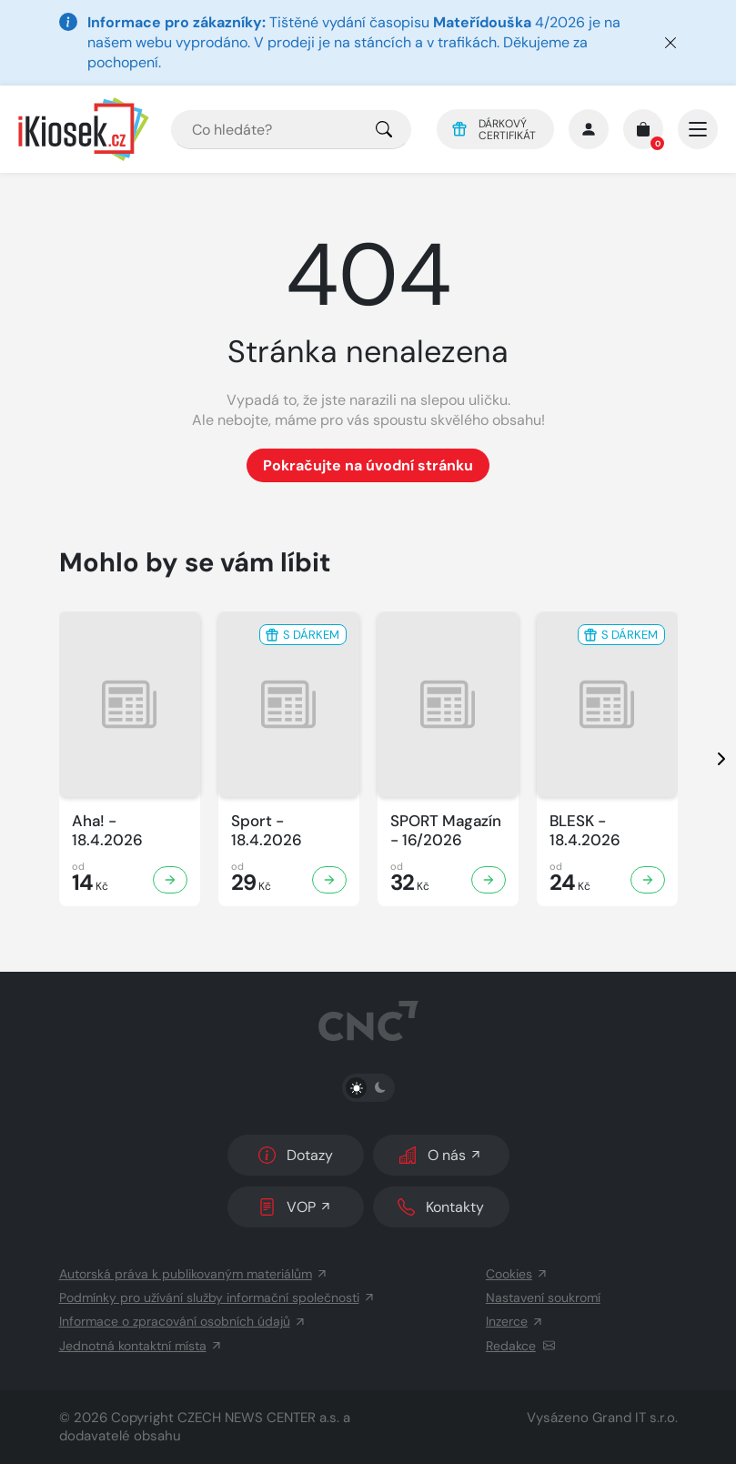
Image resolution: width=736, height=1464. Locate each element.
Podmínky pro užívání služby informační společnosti (217, 1297)
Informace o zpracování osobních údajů (183, 1321)
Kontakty (441, 1207)
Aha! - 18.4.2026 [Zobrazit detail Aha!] (107, 831)
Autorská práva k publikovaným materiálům (193, 1274)
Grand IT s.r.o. (635, 1417)
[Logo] (83, 129)
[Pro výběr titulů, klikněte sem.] (384, 129)
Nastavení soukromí (543, 1297)
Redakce (520, 1346)
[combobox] (291, 129)
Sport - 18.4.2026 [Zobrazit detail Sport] (266, 831)
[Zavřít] (670, 42)
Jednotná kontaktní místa (141, 1346)
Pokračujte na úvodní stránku (368, 465)
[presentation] (705, 758)
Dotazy (295, 1155)
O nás (440, 1155)
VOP (295, 1207)
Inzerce (515, 1321)
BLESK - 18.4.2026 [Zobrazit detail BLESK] (584, 831)
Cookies (517, 1274)
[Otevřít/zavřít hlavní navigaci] (698, 129)
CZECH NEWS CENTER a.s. (258, 1417)
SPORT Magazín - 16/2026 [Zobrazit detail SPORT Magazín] (445, 831)
